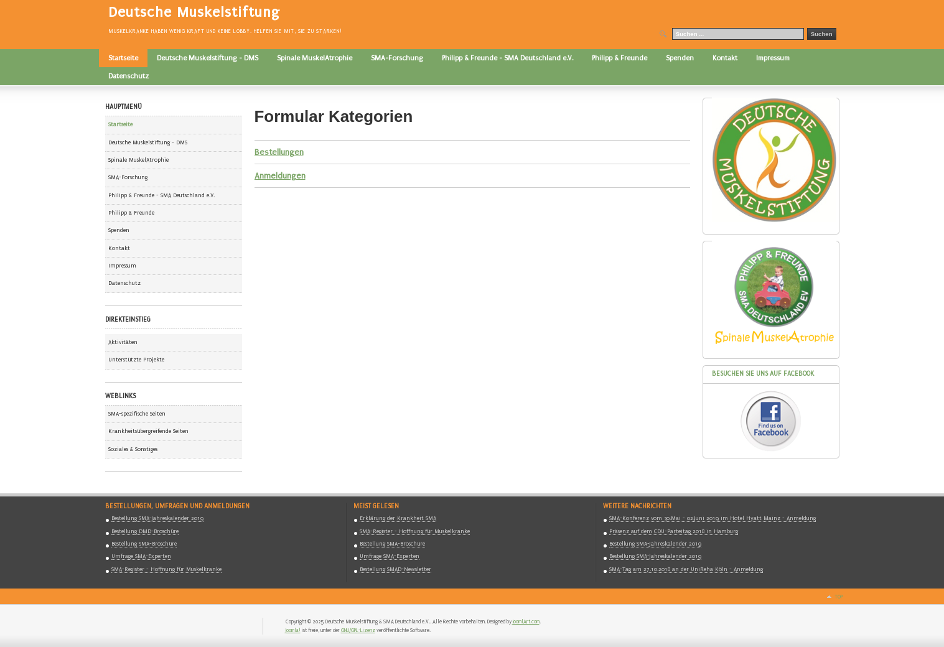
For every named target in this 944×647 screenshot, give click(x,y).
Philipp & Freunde (131, 213)
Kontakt (119, 248)
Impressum (122, 266)
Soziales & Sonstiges (132, 449)
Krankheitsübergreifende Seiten (148, 431)
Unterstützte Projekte (136, 359)
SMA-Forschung (127, 177)
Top (838, 596)
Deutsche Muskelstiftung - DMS (147, 142)
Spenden (118, 230)
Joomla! (293, 630)
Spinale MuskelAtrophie (138, 160)
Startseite (120, 124)
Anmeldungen (280, 175)
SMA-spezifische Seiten (137, 414)
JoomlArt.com (526, 621)
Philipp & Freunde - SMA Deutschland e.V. (161, 195)
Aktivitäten (123, 342)
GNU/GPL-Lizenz (358, 630)
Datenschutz (124, 283)
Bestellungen (279, 152)
